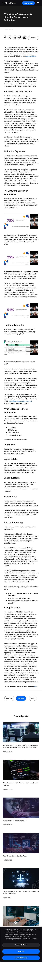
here (35, 687)
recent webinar (30, 56)
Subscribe (33, 38)
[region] (21, 944)
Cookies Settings (21, 945)
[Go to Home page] (9, 3)
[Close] (39, 929)
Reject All (21, 951)
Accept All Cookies (21, 958)
